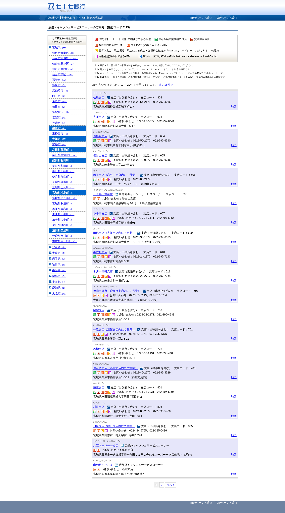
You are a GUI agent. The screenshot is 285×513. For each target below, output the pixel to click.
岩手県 (59, 258)
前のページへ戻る (201, 17)
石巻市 (59, 79)
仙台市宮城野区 (65, 58)
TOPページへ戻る (226, 17)
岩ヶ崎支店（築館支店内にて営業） (115, 368)
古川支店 (98, 116)
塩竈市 (59, 85)
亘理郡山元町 (63, 187)
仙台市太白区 (63, 69)
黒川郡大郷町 (63, 214)
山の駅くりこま (103, 464)
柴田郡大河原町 (64, 155)
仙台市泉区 (62, 74)
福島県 (59, 276)
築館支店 (98, 310)
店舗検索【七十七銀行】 (62, 17)
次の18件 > (166, 84)
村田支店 (98, 406)
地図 (234, 106)
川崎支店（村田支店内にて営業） (114, 426)
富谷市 (59, 144)
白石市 (59, 95)
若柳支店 (98, 348)
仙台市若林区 (63, 63)
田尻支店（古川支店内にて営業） (114, 232)
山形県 (59, 270)
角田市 (59, 106)
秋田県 (59, 264)
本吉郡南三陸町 (64, 241)
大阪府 (59, 293)
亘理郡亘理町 (63, 182)
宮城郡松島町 (63, 192)
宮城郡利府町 (63, 203)
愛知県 (59, 287)
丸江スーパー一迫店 (105, 445)
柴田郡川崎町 (63, 171)
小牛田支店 (100, 213)
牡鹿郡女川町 (63, 235)
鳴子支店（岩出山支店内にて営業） (115, 174)
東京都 (59, 281)
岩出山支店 (100, 155)
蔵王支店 (98, 387)
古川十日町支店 (103, 271)
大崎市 (59, 139)
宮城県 (60, 47)
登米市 (59, 122)
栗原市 (59, 128)
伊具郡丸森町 (63, 176)
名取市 (59, 101)
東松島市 (60, 133)
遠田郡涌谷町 (63, 225)
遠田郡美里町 (63, 230)
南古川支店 (100, 252)
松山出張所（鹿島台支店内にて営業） (117, 290)
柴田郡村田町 (63, 160)
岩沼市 (59, 117)
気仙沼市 (60, 90)
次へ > (170, 484)
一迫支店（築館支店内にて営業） (114, 329)
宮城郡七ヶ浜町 (64, 198)
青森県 (59, 253)
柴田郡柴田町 (63, 165)
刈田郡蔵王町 (63, 149)
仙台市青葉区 (63, 52)
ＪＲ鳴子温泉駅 (103, 194)
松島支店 (98, 97)
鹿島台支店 (100, 136)
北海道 (59, 247)
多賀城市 (61, 112)
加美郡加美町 (63, 219)
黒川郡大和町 (63, 208)
